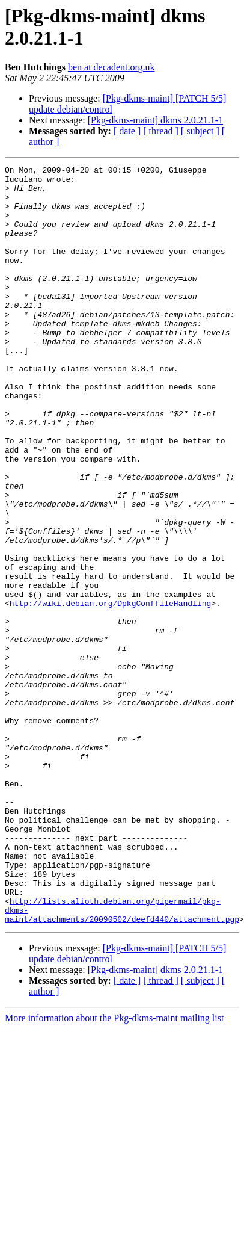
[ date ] (127, 131)
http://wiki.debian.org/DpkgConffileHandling (110, 680)
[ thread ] (160, 131)
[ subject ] (200, 131)
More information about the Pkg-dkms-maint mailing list (114, 1148)
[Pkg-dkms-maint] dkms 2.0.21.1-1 (155, 120)
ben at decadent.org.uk (111, 67)
